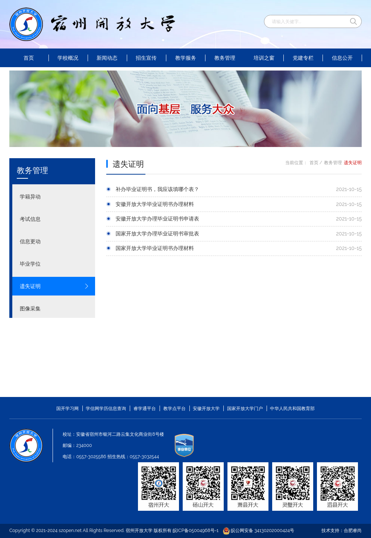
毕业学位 (54, 264)
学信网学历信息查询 (106, 408)
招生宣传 (146, 58)
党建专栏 (303, 58)
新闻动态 (107, 58)
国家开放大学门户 (245, 408)
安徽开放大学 (206, 408)
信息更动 (54, 241)
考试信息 (54, 219)
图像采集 (54, 309)
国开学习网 (67, 408)
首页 (28, 58)
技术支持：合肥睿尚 (341, 530)
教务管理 (224, 58)
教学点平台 (174, 408)
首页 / (316, 162)
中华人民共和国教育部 (292, 408)
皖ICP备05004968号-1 (195, 530)
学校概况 (67, 58)
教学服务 (185, 58)
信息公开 (342, 58)
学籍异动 (54, 197)
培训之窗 (264, 58)
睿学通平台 (144, 408)
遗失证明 (54, 286)
